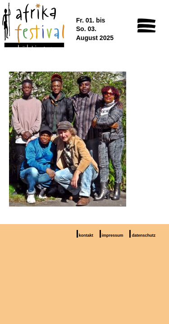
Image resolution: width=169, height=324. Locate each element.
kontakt (86, 235)
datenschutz (143, 235)
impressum (112, 235)
